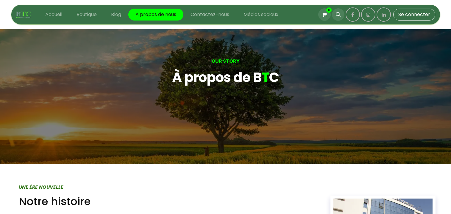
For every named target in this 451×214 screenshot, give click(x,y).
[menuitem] (53, 15)
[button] (338, 14)
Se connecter (414, 14)
